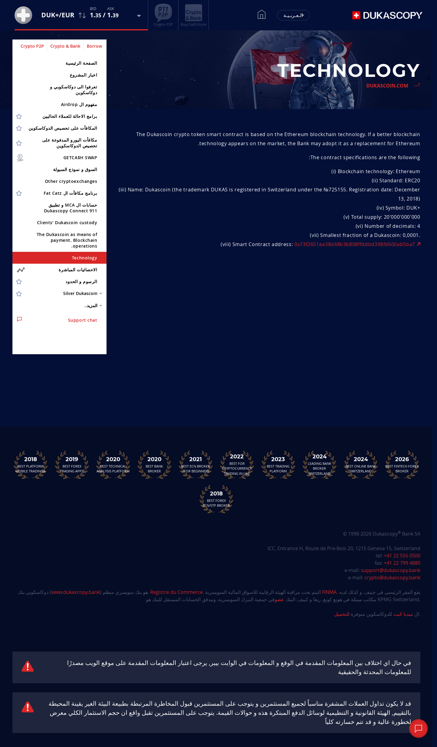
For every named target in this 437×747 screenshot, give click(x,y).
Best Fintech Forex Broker (402, 464)
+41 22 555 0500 (402, 555)
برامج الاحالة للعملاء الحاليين (69, 116)
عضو (279, 599)
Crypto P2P (32, 46)
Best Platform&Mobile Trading (31, 464)
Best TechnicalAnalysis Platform (113, 464)
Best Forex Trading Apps (72, 464)
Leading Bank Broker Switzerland (320, 464)
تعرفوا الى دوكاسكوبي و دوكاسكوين (73, 89)
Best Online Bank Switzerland (361, 464)
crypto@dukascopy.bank (392, 577)
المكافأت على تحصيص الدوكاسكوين (63, 128)
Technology (84, 258)
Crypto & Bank (65, 46)
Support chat (57, 320)
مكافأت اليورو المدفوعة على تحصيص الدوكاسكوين (69, 143)
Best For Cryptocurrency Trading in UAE (237, 464)
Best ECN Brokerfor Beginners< (196, 464)
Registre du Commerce (176, 592)
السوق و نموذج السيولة (75, 169)
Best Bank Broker (154, 464)
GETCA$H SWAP (56, 157)
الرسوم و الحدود (81, 281)
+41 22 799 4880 (402, 563)
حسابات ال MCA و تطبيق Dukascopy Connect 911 (70, 208)
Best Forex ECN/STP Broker (216, 499)
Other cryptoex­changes (71, 181)
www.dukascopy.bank (75, 592)
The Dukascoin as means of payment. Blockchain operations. (67, 240)
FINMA (329, 592)
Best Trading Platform (278, 464)
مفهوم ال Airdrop (79, 104)
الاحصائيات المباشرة (57, 270)
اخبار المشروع (83, 75)
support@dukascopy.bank (390, 570)
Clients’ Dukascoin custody (67, 222)
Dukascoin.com (387, 85)
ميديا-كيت (402, 614)
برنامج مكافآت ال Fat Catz (70, 193)
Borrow (94, 46)
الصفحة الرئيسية (81, 63)
